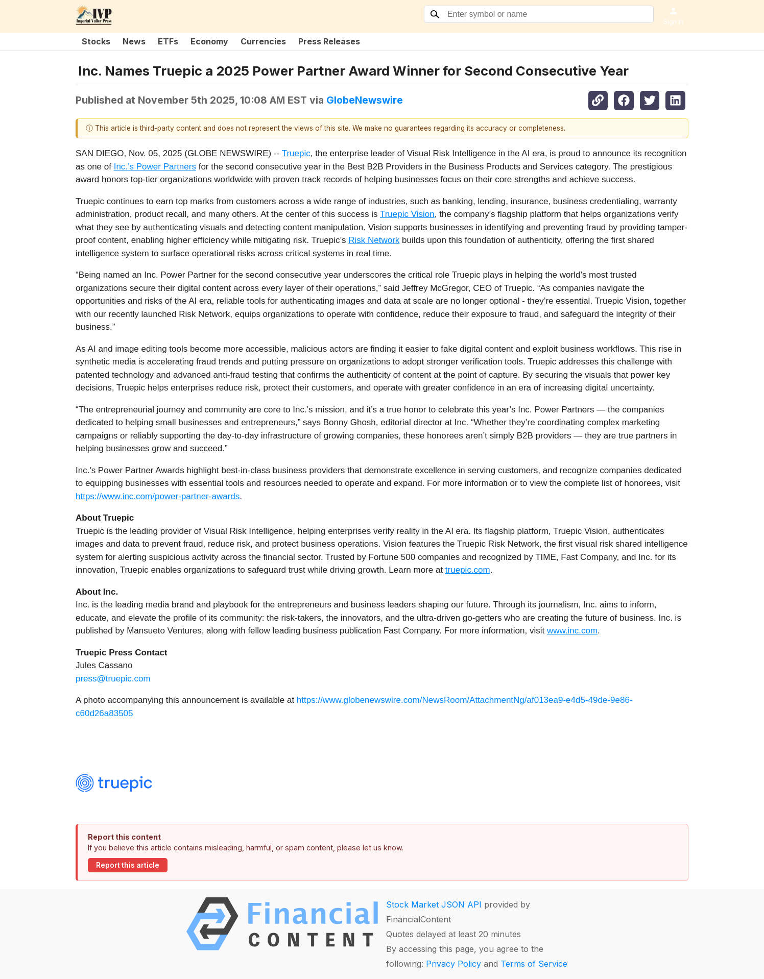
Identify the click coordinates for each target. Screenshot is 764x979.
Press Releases (329, 41)
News (134, 41)
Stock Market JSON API (434, 904)
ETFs (168, 41)
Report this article (127, 865)
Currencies (263, 41)
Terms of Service (533, 964)
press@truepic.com (113, 678)
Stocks (96, 41)
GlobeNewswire (364, 100)
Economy (209, 41)
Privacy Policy (453, 964)
